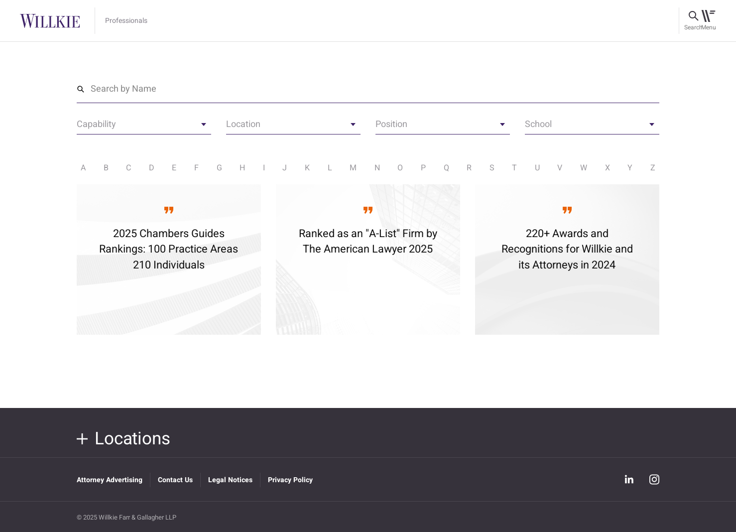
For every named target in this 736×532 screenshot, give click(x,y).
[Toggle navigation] (708, 20)
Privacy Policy (290, 480)
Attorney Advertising (109, 480)
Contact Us (175, 480)
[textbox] (144, 125)
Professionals (126, 21)
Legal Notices (230, 480)
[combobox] (144, 127)
